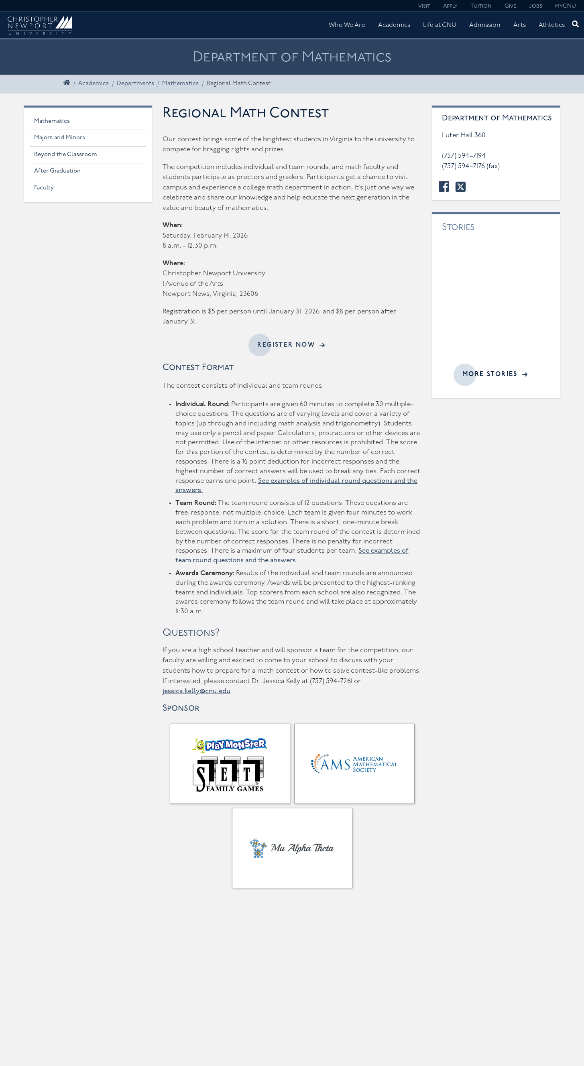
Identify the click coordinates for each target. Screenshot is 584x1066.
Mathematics (180, 84)
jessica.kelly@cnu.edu (196, 691)
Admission (485, 25)
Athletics (552, 25)
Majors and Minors (59, 138)
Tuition (481, 6)
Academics (394, 25)
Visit (424, 6)
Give (510, 6)
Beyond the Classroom (65, 155)
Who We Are (347, 25)
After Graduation (57, 171)
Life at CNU (439, 25)
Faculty (44, 188)
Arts (519, 25)
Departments (135, 84)
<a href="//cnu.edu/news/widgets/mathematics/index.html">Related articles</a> (496, 304)
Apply (450, 6)
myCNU (565, 6)
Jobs (535, 6)
